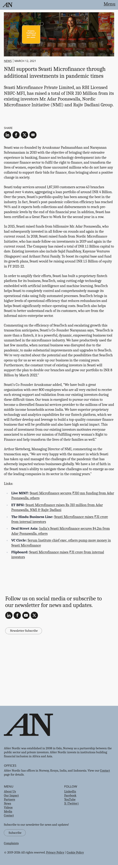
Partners (9, 799)
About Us (10, 791)
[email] (33, 134)
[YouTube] (26, 615)
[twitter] (24, 134)
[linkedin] (7, 134)
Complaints (11, 843)
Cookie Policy (75, 852)
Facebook (70, 795)
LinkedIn (70, 791)
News (8, 61)
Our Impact (11, 795)
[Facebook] (17, 615)
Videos (8, 807)
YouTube (70, 799)
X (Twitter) (71, 803)
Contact (105, 770)
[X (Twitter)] (34, 615)
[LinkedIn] (8, 615)
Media (8, 811)
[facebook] (16, 134)
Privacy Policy (55, 852)
